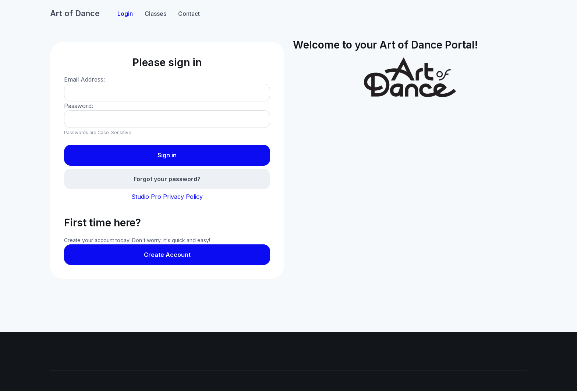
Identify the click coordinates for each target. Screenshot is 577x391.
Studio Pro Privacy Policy (167, 196)
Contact (189, 13)
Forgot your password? (167, 179)
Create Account (167, 254)
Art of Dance (75, 13)
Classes (155, 13)
